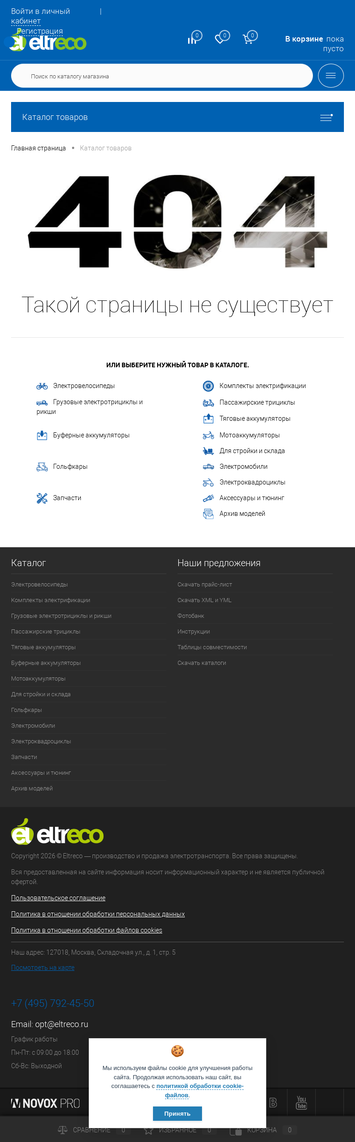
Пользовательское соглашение (58, 898)
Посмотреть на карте (42, 967)
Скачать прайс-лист (205, 584)
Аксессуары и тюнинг (243, 498)
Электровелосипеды (76, 385)
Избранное (180, 1130)
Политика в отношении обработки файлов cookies (86, 930)
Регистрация (40, 31)
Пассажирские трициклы (249, 403)
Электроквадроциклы (244, 482)
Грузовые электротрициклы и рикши (90, 406)
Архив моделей (234, 514)
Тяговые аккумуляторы (247, 419)
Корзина (263, 1130)
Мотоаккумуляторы (241, 435)
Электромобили (235, 466)
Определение (9, 42)
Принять (177, 1113)
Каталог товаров (177, 117)
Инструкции (194, 631)
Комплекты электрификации (254, 386)
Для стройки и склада (244, 451)
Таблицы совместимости (212, 647)
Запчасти (59, 498)
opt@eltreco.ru (61, 1024)
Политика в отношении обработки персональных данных (98, 914)
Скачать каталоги (202, 662)
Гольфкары (62, 467)
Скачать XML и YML (205, 600)
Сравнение (94, 1130)
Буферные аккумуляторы (83, 435)
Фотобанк (191, 615)
